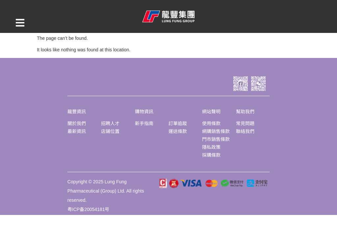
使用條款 (211, 123)
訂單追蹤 (177, 123)
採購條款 (211, 155)
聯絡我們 (245, 131)
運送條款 (177, 131)
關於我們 (76, 123)
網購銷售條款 (216, 131)
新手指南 (144, 123)
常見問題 (245, 123)
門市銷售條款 (216, 139)
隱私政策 (211, 147)
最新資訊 (76, 131)
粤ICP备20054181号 (88, 209)
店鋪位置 (110, 131)
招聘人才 (110, 123)
